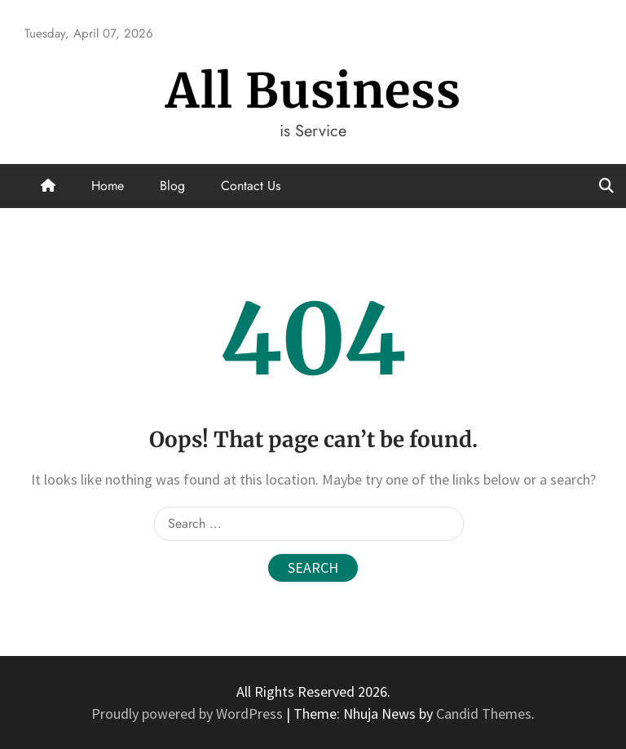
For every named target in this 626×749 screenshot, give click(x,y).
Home (107, 185)
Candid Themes (483, 713)
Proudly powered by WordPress (188, 713)
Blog (172, 185)
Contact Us (250, 185)
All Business (313, 91)
